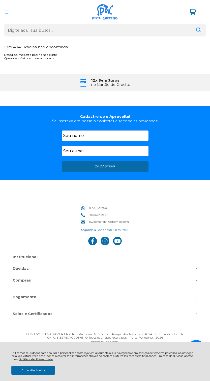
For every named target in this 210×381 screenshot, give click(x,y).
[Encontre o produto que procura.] (198, 30)
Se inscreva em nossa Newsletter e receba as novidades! (105, 121)
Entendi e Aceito (33, 370)
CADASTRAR (105, 166)
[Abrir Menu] (8, 12)
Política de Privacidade (36, 359)
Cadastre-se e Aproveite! (105, 116)
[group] (105, 82)
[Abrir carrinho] (196, 12)
